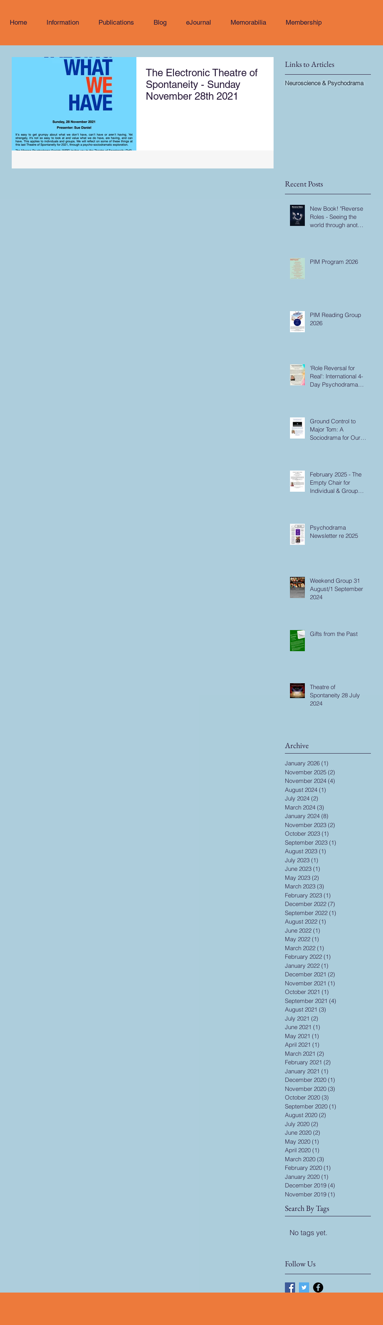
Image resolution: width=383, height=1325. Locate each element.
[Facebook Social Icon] (290, 1287)
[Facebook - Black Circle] (318, 1287)
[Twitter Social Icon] (304, 1287)
